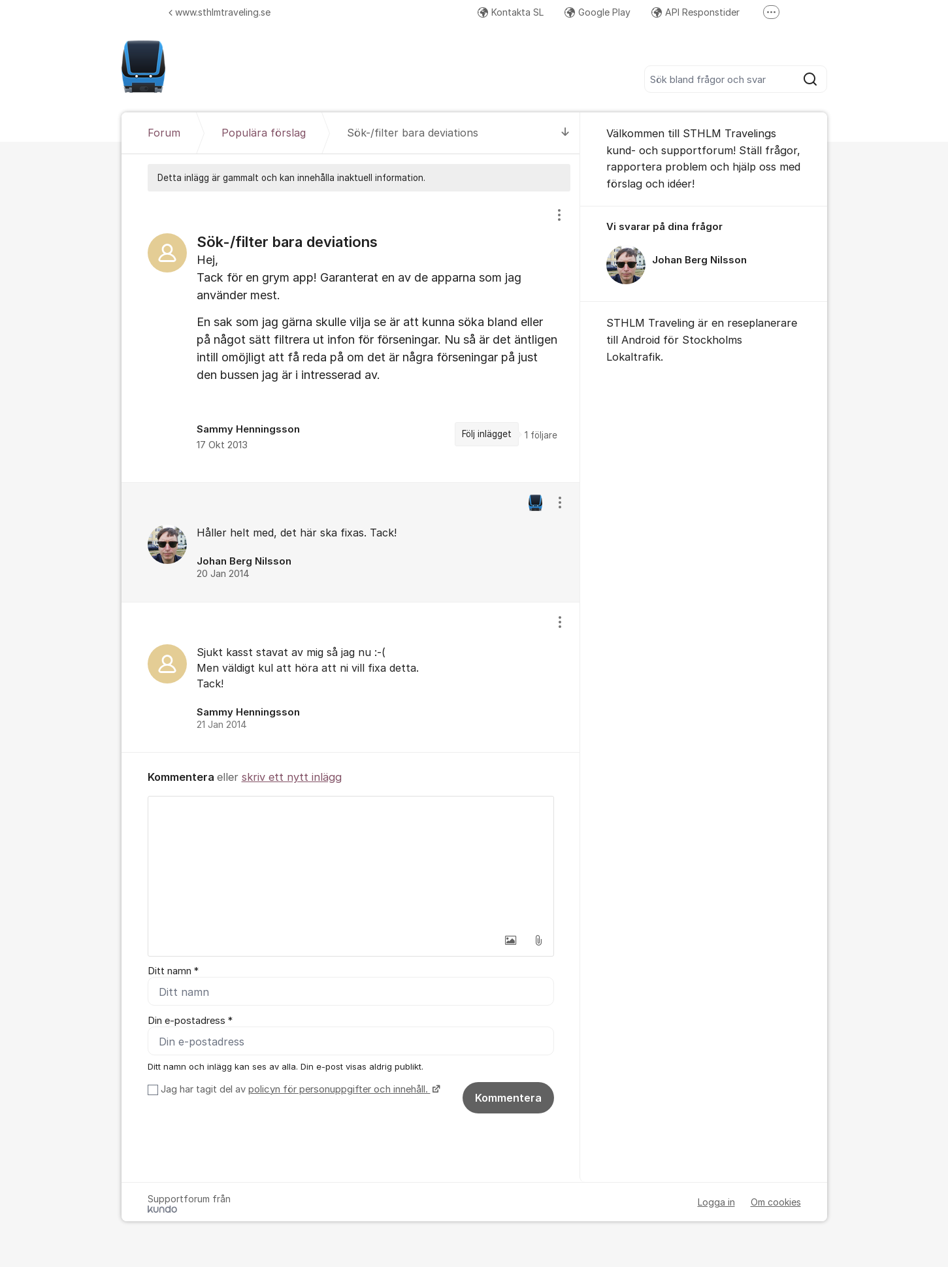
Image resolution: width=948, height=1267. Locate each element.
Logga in (716, 1202)
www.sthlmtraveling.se (219, 12)
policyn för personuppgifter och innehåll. (339, 1089)
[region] (351, 336)
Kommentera (508, 1097)
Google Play (597, 12)
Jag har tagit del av (299, 1089)
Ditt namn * (173, 971)
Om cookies (776, 1202)
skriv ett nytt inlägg (292, 776)
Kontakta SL (511, 12)
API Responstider (695, 12)
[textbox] (350, 862)
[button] (511, 940)
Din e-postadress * (190, 1021)
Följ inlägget (487, 434)
